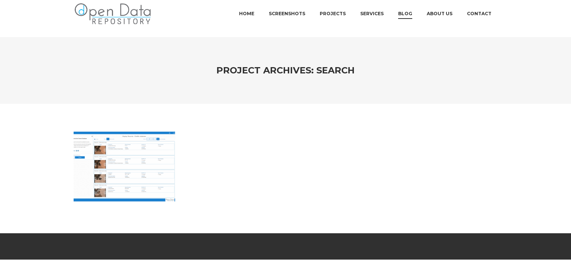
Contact (479, 18)
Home (246, 18)
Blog (405, 18)
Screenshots (287, 18)
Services (372, 18)
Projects (333, 18)
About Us (439, 18)
